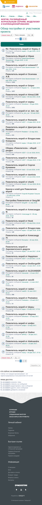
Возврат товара (13, 475)
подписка (19, 6)
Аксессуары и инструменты (19, 416)
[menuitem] (33, 13)
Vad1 (23, 169)
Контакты (11, 480)
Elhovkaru (25, 316)
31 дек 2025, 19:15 (33, 51)
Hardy (24, 352)
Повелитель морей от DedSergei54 (23, 264)
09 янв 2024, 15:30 (33, 97)
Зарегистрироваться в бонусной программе (15, 448)
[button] (26, 39)
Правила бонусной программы (14, 452)
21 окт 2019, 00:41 (33, 153)
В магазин (11, 2)
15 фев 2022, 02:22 (33, 122)
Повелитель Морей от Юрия (20, 56)
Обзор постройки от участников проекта (20, 30)
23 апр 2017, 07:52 (33, 309)
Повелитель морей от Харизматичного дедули (18, 248)
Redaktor (25, 132)
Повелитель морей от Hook (19, 221)
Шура (24, 309)
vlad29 (24, 291)
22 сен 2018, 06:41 (34, 184)
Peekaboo (25, 300)
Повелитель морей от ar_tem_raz (22, 111)
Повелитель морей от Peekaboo (22, 298)
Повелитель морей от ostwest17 (22, 65)
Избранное (11, 435)
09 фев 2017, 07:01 (34, 352)
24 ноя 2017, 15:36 (33, 251)
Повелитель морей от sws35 (20, 280)
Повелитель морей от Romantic (21, 120)
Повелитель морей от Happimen (22, 256)
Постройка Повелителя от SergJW (23, 200)
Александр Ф (26, 214)
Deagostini (33, 6)
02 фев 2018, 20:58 (34, 230)
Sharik (24, 184)
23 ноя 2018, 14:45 (33, 169)
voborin (24, 343)
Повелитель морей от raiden (20, 289)
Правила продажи (13, 456)
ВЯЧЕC (24, 334)
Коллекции (13, 409)
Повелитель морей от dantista (21, 175)
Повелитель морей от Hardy (20, 350)
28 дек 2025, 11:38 (21, 60)
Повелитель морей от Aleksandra (22, 341)
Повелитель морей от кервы (20, 102)
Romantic (25, 240)
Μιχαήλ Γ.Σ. (25, 88)
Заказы (10, 428)
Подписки (11, 430)
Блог (9, 470)
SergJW (24, 203)
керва (24, 51)
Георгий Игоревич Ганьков (31, 194)
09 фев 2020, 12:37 (34, 143)
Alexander (25, 273)
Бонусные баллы (13, 433)
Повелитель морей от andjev (20, 323)
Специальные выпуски (17, 414)
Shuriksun (25, 104)
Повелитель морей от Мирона (21, 314)
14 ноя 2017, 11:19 (33, 258)
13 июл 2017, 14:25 (33, 266)
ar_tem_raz (25, 113)
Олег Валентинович (28, 67)
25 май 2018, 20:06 (13, 195)
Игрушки (12, 412)
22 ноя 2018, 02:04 (33, 177)
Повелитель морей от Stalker (20, 332)
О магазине (11, 467)
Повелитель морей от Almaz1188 (22, 95)
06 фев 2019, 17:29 (33, 160)
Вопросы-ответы (13, 477)
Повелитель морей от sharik (20, 182)
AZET (24, 122)
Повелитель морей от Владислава (23, 228)
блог (8, 6)
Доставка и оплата (14, 472)
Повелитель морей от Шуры (20, 307)
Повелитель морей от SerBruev (21, 158)
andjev (24, 325)
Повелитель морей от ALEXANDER (23, 271)
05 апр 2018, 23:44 (33, 223)
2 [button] (23, 39)
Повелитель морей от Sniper (20, 86)
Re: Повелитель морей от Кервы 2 (23, 49)
